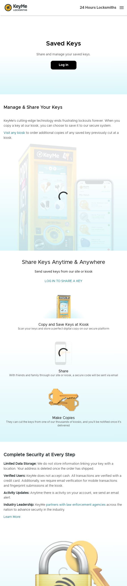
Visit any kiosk (14, 133)
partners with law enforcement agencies (76, 504)
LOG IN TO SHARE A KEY (63, 281)
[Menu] (121, 7)
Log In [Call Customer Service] (63, 65)
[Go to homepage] (15, 7)
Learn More (12, 517)
